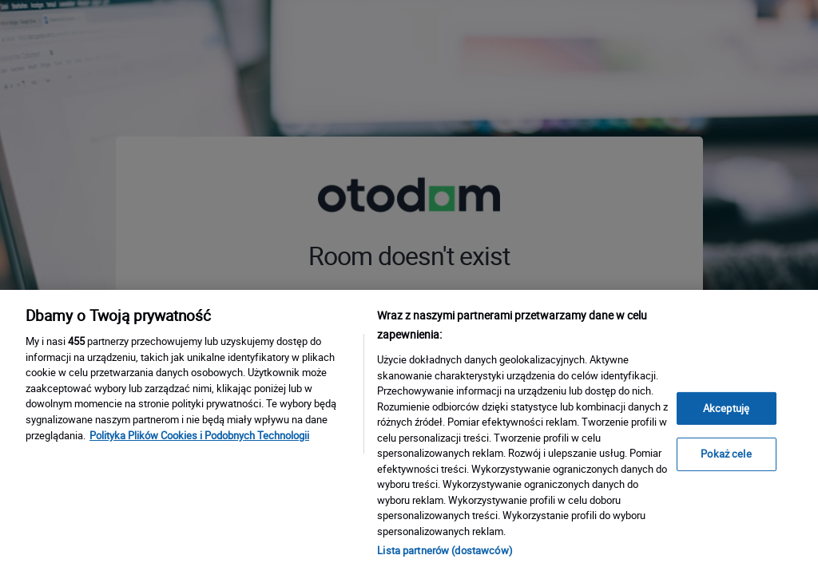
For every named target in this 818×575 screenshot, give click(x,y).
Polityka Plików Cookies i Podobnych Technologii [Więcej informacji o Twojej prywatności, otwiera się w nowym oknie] (199, 435)
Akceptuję (726, 408)
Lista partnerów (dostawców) (445, 550)
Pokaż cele (726, 453)
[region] (409, 432)
